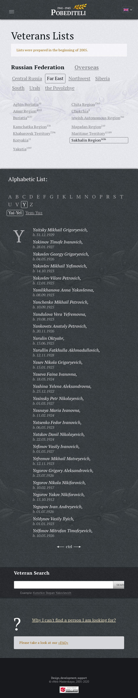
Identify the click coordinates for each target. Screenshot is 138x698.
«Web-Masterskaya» (63, 681)
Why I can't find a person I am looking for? (74, 620)
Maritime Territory (88, 133)
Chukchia (79, 111)
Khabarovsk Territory (31, 133)
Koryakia (20, 140)
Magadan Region (86, 126)
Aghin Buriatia (26, 104)
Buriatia (20, 117)
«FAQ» (63, 642)
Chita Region (83, 104)
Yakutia (19, 149)
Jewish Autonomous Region (95, 117)
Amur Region (24, 111)
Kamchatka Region (30, 126)
